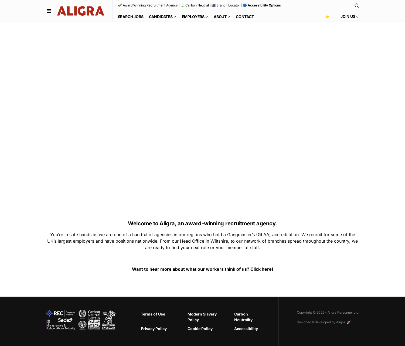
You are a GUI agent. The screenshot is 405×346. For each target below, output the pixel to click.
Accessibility (246, 328)
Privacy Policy (154, 328)
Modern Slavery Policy (202, 317)
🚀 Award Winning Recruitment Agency (148, 5)
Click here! (261, 269)
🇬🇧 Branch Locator (226, 5)
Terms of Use (153, 314)
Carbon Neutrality (243, 317)
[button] (49, 11)
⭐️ (327, 16)
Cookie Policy (200, 328)
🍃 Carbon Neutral (195, 5)
